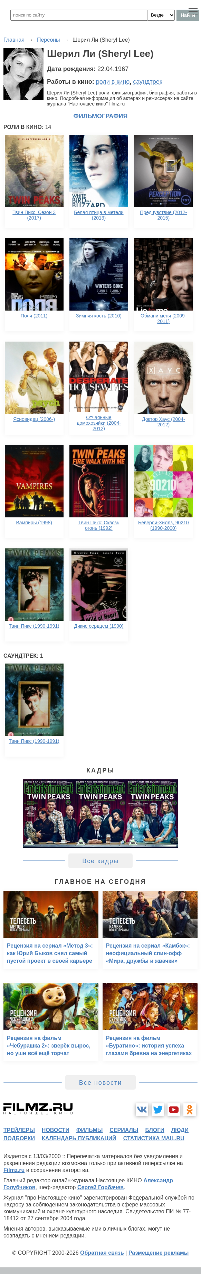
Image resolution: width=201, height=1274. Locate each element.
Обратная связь (102, 1253)
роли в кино (113, 81)
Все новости (100, 1082)
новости (55, 1130)
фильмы (89, 1130)
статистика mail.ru (153, 1138)
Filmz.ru (14, 1170)
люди (180, 1130)
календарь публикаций (79, 1138)
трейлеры (19, 1130)
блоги (154, 1130)
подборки (19, 1138)
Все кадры (100, 861)
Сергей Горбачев (100, 1187)
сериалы (123, 1130)
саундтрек (147, 81)
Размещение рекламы (158, 1253)
